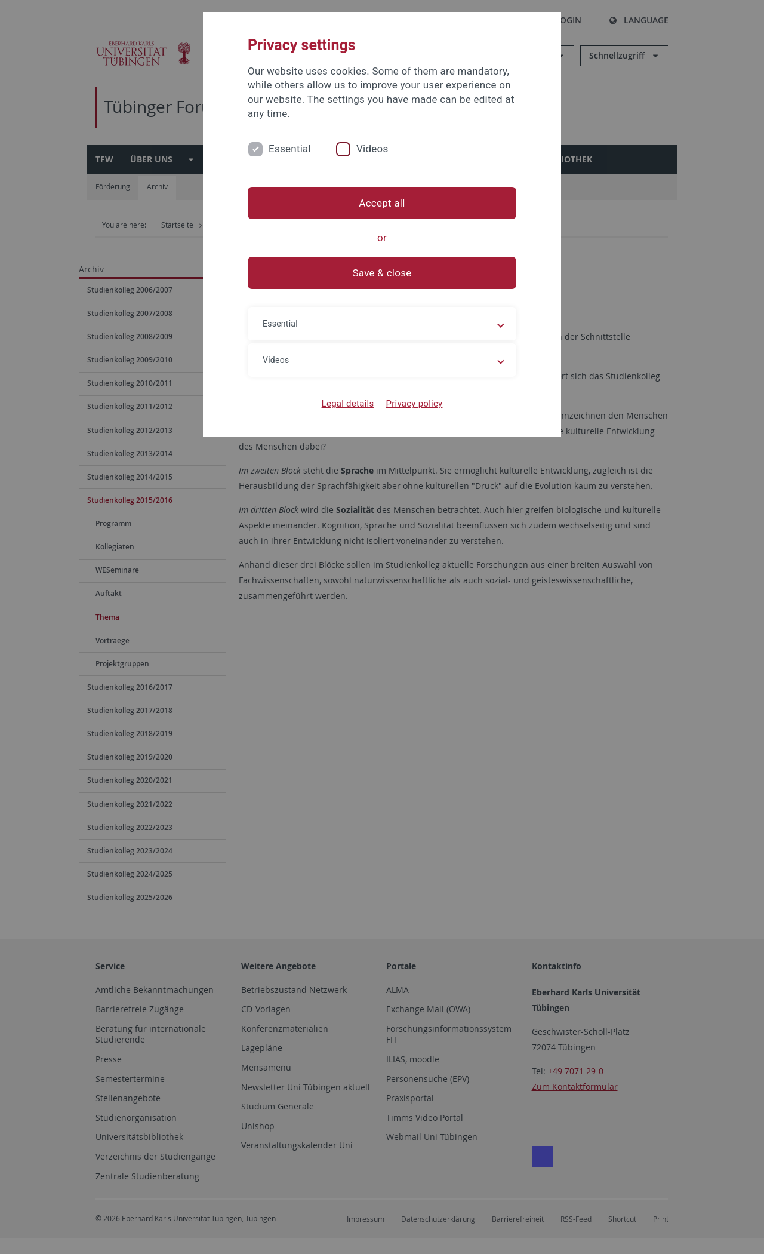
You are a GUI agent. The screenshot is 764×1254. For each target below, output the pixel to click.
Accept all (382, 203)
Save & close (382, 273)
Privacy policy (414, 403)
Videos (372, 149)
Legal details (348, 403)
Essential (290, 149)
